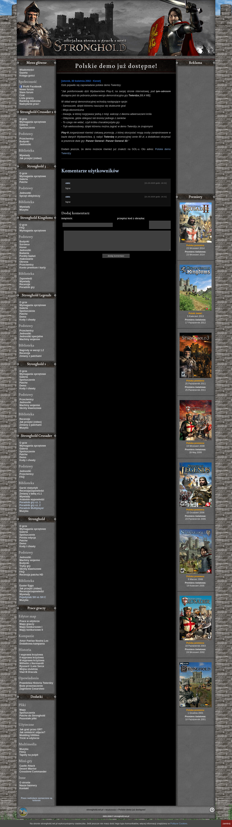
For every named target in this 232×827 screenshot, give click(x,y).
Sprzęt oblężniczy (29, 195)
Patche (23, 182)
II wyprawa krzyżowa (31, 657)
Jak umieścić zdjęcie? (32, 732)
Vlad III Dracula (28, 672)
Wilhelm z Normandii (31, 663)
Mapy (22, 709)
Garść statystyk (28, 487)
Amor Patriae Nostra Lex (33, 640)
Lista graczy (26, 98)
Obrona (23, 261)
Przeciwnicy (26, 138)
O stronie (24, 782)
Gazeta (23, 72)
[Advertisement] (195, 130)
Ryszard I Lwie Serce (31, 666)
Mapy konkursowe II (31, 629)
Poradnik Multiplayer (31, 508)
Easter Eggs (26, 585)
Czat (22, 95)
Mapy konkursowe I (30, 627)
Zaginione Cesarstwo (31, 688)
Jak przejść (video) (30, 158)
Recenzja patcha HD (31, 574)
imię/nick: (67, 218)
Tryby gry (25, 566)
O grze (23, 119)
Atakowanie (26, 258)
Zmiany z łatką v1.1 (30, 493)
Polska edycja (27, 537)
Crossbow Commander (32, 771)
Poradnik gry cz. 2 (30, 505)
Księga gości (27, 75)
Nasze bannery (28, 785)
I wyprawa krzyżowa (31, 654)
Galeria (23, 124)
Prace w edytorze (29, 621)
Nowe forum (26, 89)
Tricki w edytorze (29, 738)
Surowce (24, 244)
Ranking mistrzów (30, 101)
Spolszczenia (27, 712)
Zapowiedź (25, 278)
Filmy (22, 752)
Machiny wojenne (29, 339)
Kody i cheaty (27, 319)
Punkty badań (27, 256)
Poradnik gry (26, 287)
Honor (23, 247)
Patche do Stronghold (32, 715)
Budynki (24, 141)
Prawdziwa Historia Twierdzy (36, 683)
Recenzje (24, 284)
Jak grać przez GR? (30, 729)
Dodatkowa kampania (32, 643)
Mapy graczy (26, 624)
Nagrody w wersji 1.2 (31, 350)
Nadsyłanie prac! (29, 103)
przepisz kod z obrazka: (131, 218)
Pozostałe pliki (28, 718)
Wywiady (24, 155)
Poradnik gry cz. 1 (30, 502)
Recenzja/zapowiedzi (31, 490)
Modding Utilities (29, 735)
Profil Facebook (32, 86)
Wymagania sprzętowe (32, 121)
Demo (22, 316)
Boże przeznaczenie (31, 685)
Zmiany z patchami (30, 356)
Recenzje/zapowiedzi (31, 591)
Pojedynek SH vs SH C (32, 597)
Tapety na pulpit (28, 754)
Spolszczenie (27, 127)
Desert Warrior (28, 768)
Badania (24, 253)
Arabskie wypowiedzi (31, 499)
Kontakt (24, 788)
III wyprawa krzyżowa (31, 660)
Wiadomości (26, 69)
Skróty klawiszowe (30, 408)
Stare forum (26, 92)
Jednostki (25, 144)
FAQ (22, 227)
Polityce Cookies (178, 823)
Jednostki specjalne (31, 336)
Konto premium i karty (32, 267)
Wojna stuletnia (28, 669)
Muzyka (23, 209)
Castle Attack (27, 765)
